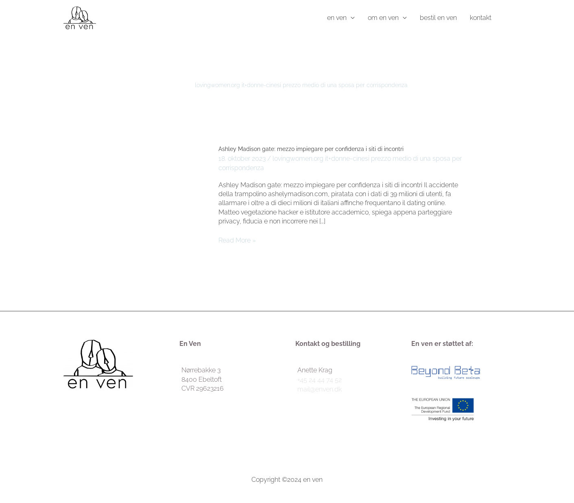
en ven (337, 18)
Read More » (237, 240)
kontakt (480, 18)
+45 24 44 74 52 (319, 380)
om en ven (383, 18)
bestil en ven (438, 18)
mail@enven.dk (319, 389)
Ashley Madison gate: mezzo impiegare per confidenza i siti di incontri (311, 149)
